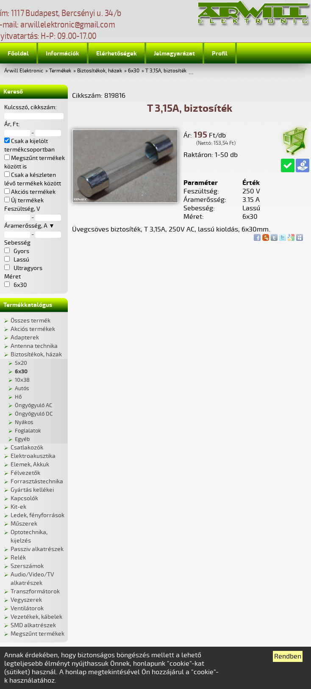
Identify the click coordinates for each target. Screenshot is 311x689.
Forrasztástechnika (37, 481)
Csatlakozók (27, 447)
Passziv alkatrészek (37, 549)
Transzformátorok (35, 591)
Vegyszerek (26, 600)
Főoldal (18, 53)
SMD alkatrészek (33, 625)
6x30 (133, 71)
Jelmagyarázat (174, 53)
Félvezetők (25, 473)
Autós (22, 388)
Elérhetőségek (116, 53)
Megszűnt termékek (37, 633)
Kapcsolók (24, 498)
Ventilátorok (27, 608)
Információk (62, 53)
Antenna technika (34, 346)
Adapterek (25, 337)
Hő (18, 397)
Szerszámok (27, 566)
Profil (220, 53)
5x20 (21, 363)
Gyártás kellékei (32, 489)
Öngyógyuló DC (34, 414)
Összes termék (30, 320)
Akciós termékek (33, 329)
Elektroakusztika (33, 456)
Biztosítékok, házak (99, 71)
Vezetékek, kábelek (36, 616)
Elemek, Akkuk (30, 464)
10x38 (22, 380)
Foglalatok (28, 430)
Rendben (287, 656)
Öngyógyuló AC (33, 405)
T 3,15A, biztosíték (165, 71)
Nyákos (24, 422)
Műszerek (24, 523)
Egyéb (22, 439)
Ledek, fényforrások (37, 515)
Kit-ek (18, 506)
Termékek (60, 71)
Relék (18, 557)
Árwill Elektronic (23, 71)
